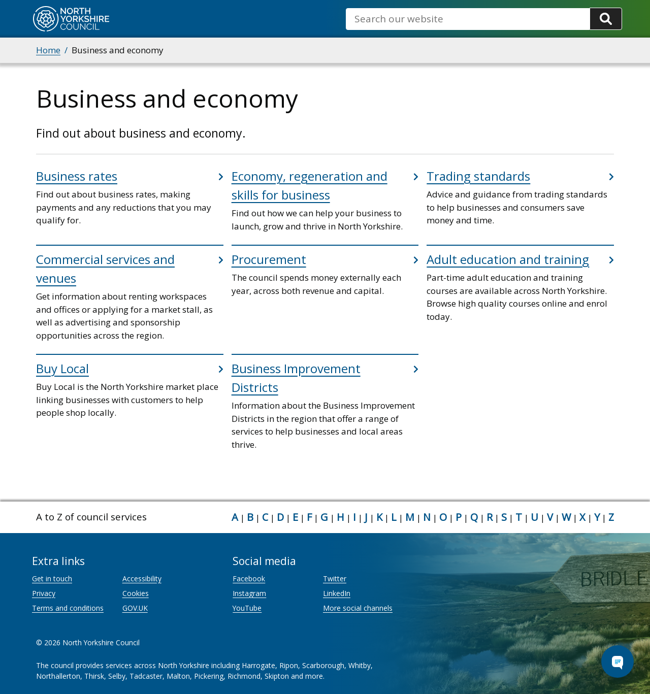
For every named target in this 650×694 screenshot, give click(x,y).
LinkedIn (336, 593)
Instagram (249, 593)
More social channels (358, 608)
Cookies (135, 593)
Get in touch (52, 578)
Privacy (43, 593)
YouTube (247, 608)
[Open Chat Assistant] (617, 661)
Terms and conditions (68, 608)
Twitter (334, 578)
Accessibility (141, 578)
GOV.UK (135, 608)
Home (48, 50)
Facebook (249, 578)
